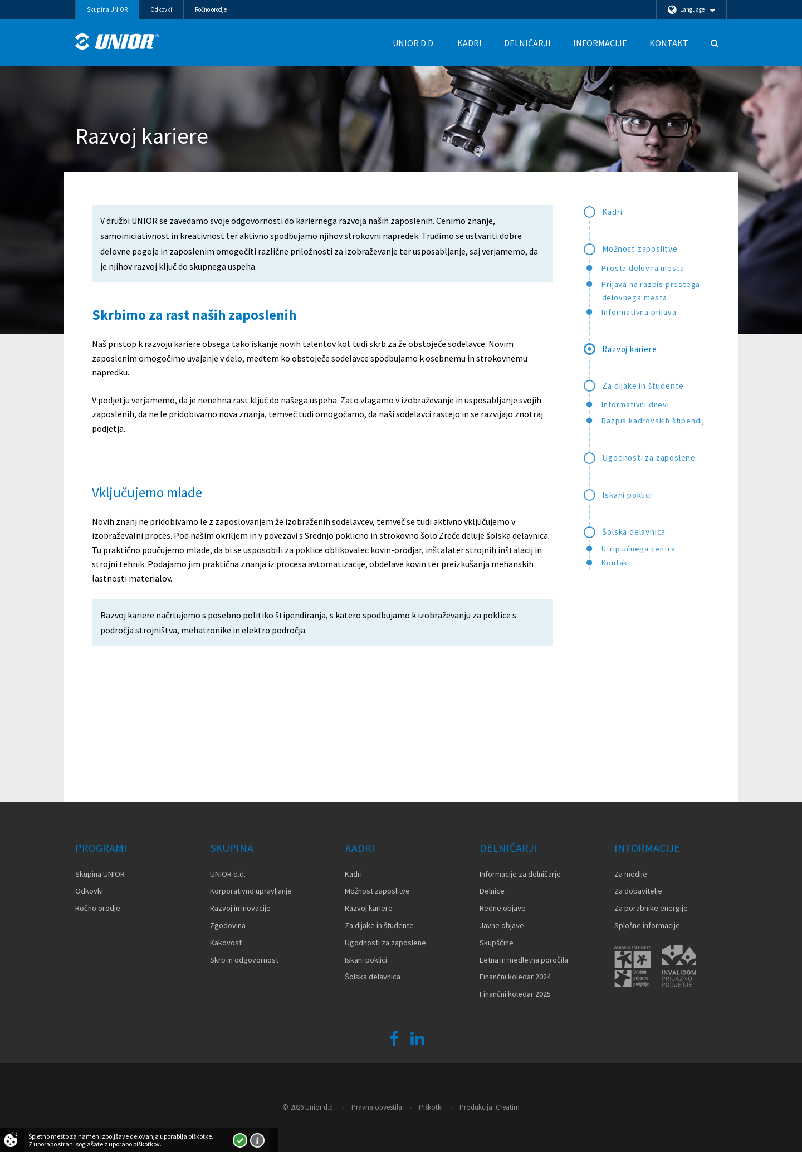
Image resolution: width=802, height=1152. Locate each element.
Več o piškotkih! (257, 1140)
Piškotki (431, 1107)
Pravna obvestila (376, 1107)
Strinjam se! (240, 1140)
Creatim (508, 1107)
